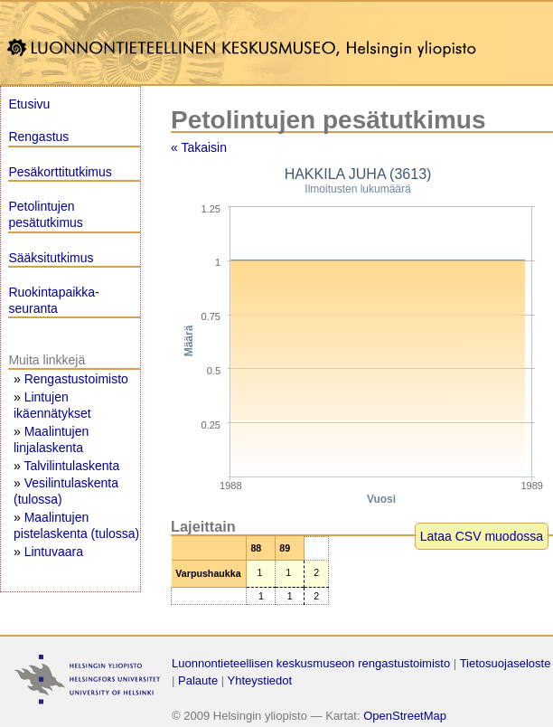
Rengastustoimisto (76, 379)
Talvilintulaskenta (71, 465)
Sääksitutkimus (50, 257)
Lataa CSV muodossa (481, 536)
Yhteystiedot (260, 680)
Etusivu (29, 104)
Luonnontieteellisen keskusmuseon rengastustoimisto (311, 663)
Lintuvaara (53, 551)
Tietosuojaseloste (505, 663)
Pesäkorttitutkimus (59, 172)
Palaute (198, 680)
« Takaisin (199, 147)
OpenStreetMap (404, 715)
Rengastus (38, 136)
